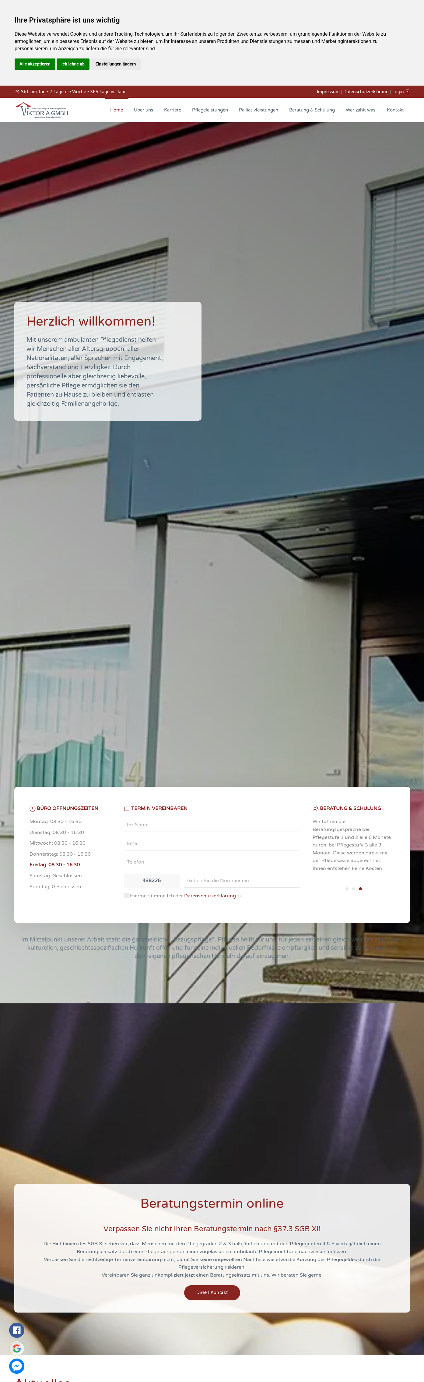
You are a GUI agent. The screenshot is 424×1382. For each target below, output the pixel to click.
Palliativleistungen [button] (258, 110)
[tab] (347, 888)
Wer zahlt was (360, 110)
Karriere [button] (172, 110)
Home (116, 110)
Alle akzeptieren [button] (35, 64)
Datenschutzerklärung (366, 91)
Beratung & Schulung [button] (312, 110)
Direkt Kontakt (212, 1292)
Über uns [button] (143, 110)
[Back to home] (41, 110)
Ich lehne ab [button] (73, 64)
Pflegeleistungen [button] (210, 110)
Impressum (328, 91)
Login (401, 91)
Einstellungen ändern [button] (116, 64)
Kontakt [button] (395, 110)
